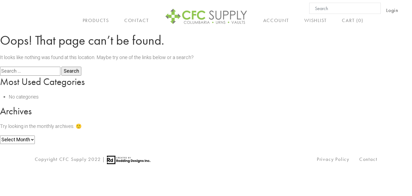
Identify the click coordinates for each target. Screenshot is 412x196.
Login (392, 10)
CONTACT (136, 20)
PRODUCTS (96, 20)
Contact (368, 159)
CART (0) (352, 20)
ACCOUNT (276, 20)
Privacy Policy (333, 159)
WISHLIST (315, 20)
